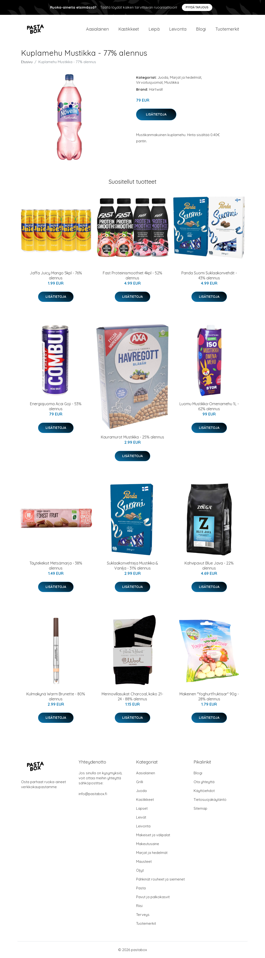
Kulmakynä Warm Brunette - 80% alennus (55, 696)
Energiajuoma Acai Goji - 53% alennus (55, 406)
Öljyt (140, 870)
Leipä (154, 29)
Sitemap (200, 808)
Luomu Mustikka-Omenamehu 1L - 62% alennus (209, 406)
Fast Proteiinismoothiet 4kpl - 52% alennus (132, 275)
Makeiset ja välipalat (153, 835)
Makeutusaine (147, 844)
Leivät (141, 817)
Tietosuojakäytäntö (210, 799)
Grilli (139, 782)
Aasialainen (97, 29)
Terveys (143, 914)
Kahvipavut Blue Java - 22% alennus (209, 565)
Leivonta (177, 29)
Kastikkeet (128, 29)
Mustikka (171, 82)
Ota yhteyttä (204, 782)
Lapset (142, 808)
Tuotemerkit (227, 29)
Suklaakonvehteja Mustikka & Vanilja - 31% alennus (132, 565)
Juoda (163, 77)
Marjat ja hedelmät (185, 77)
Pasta (141, 888)
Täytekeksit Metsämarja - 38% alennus (55, 565)
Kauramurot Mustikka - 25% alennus (132, 437)
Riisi (139, 905)
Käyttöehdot (204, 790)
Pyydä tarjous (197, 7)
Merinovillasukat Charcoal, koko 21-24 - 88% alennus (132, 696)
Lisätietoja (156, 114)
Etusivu (27, 62)
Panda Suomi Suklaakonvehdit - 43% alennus (209, 275)
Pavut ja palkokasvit (153, 897)
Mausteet (144, 861)
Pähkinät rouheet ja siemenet (160, 879)
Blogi (201, 29)
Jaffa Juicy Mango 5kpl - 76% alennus (56, 275)
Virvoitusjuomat (149, 82)
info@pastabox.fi (93, 794)
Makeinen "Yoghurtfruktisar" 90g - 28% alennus (209, 696)
